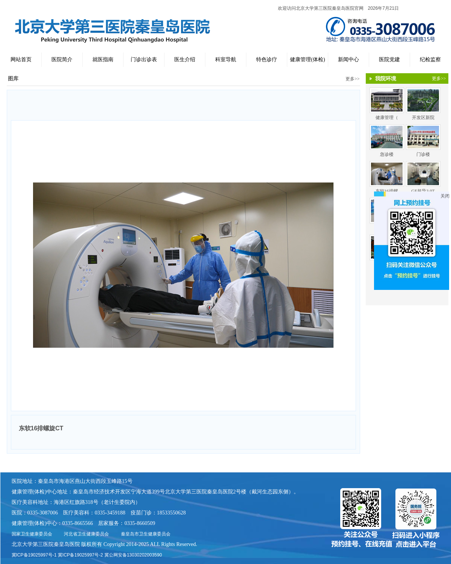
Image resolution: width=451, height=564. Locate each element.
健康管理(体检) (307, 59)
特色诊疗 (266, 59)
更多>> (352, 78)
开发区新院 (423, 117)
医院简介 (61, 59)
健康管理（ (387, 117)
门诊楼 (423, 154)
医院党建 (389, 59)
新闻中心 (348, 59)
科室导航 (225, 59)
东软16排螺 (387, 191)
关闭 (444, 196)
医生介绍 (184, 59)
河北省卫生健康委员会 (86, 534)
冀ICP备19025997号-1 (34, 555)
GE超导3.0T (422, 191)
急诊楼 (387, 154)
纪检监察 (430, 59)
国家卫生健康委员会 (32, 534)
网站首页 (21, 59)
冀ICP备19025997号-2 (80, 555)
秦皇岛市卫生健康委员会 (145, 534)
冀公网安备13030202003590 (133, 555)
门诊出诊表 (144, 59)
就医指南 (102, 59)
